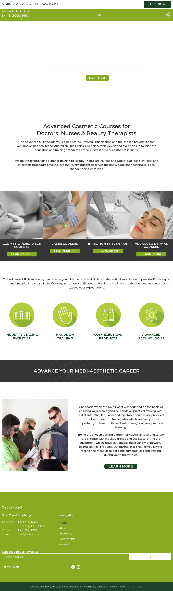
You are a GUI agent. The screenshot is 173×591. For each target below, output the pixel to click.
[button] (99, 15)
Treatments (67, 539)
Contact (64, 544)
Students (65, 533)
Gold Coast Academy (16, 515)
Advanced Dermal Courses (151, 245)
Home (63, 522)
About (63, 528)
